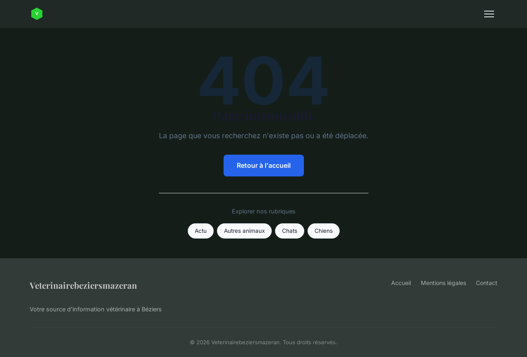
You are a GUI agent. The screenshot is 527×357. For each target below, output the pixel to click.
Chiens (324, 230)
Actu (201, 230)
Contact (486, 282)
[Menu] (489, 14)
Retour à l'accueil (264, 165)
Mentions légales (443, 282)
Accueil (401, 282)
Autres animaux (244, 230)
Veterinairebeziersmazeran (83, 285)
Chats (289, 230)
